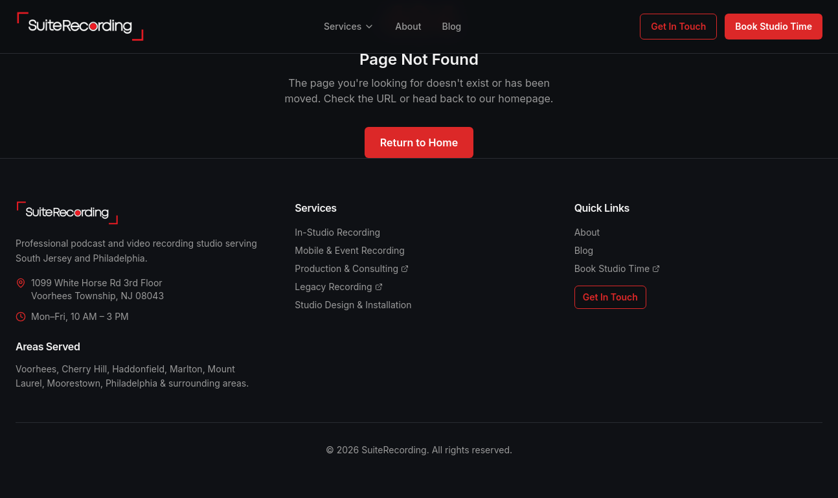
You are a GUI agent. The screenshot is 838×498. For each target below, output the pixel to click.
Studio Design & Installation (353, 304)
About (408, 26)
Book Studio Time (773, 26)
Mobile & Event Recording (350, 250)
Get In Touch (678, 26)
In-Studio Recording (337, 232)
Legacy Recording (338, 286)
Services (349, 26)
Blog (451, 26)
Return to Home (419, 142)
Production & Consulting (352, 268)
